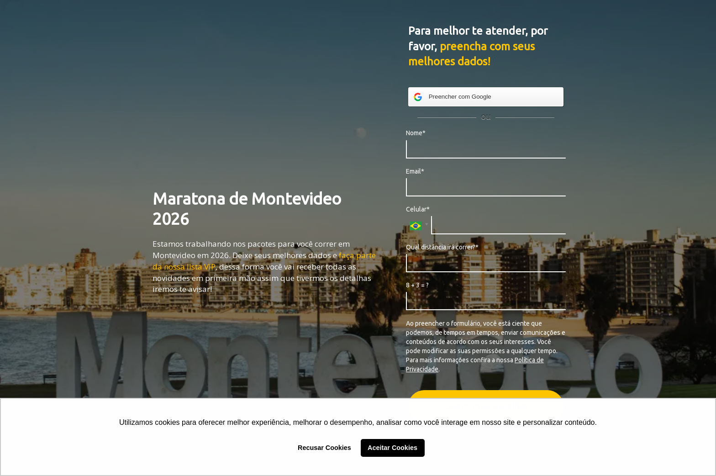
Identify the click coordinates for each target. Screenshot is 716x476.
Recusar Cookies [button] (324, 447)
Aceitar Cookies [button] (392, 447)
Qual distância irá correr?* (442, 247)
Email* (415, 171)
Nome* (416, 133)
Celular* (418, 209)
